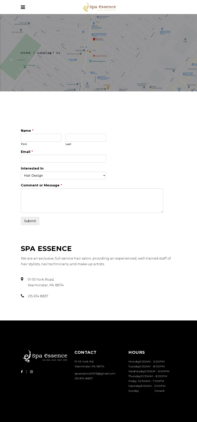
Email (27, 152)
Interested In (32, 168)
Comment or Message (41, 185)
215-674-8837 (84, 378)
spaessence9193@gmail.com (95, 373)
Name (27, 131)
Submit (30, 221)
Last (68, 144)
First (24, 144)
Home (26, 52)
